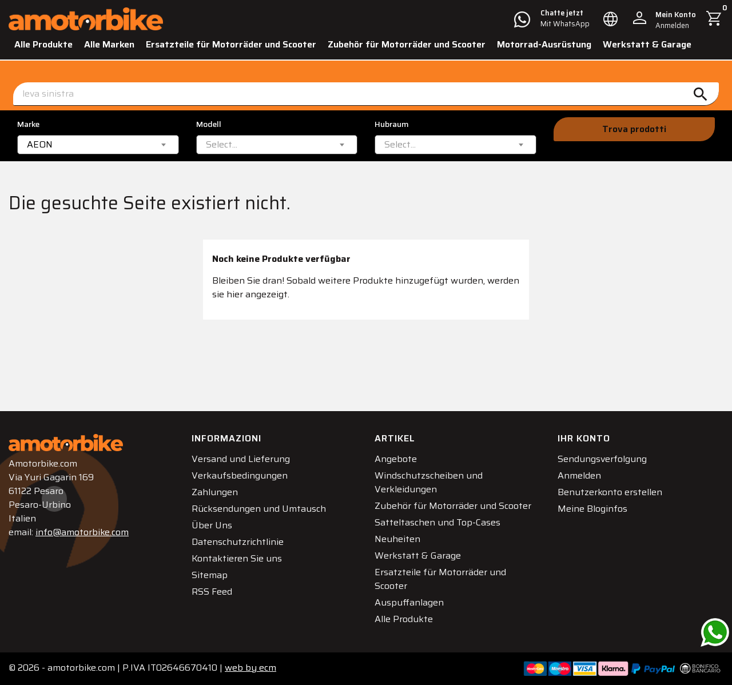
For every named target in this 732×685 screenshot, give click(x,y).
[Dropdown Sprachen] (611, 19)
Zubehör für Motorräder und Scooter (407, 44)
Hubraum (392, 124)
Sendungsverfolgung (602, 459)
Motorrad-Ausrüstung (544, 44)
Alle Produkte (43, 44)
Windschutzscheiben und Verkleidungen (429, 482)
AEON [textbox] (40, 144)
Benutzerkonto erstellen (610, 492)
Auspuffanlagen (409, 602)
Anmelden (579, 475)
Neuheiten (397, 539)
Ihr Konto (584, 438)
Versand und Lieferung (241, 459)
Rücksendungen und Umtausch (259, 508)
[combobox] (98, 144)
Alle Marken (109, 44)
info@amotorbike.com (82, 532)
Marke (28, 124)
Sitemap (210, 575)
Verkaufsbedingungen (240, 475)
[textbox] (221, 144)
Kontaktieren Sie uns (237, 558)
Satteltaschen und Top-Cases (437, 522)
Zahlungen (215, 492)
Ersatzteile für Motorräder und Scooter (231, 44)
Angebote (396, 459)
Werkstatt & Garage (647, 44)
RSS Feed (212, 591)
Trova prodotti (634, 129)
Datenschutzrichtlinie (238, 542)
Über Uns (212, 525)
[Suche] (366, 94)
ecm (250, 667)
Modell (208, 124)
